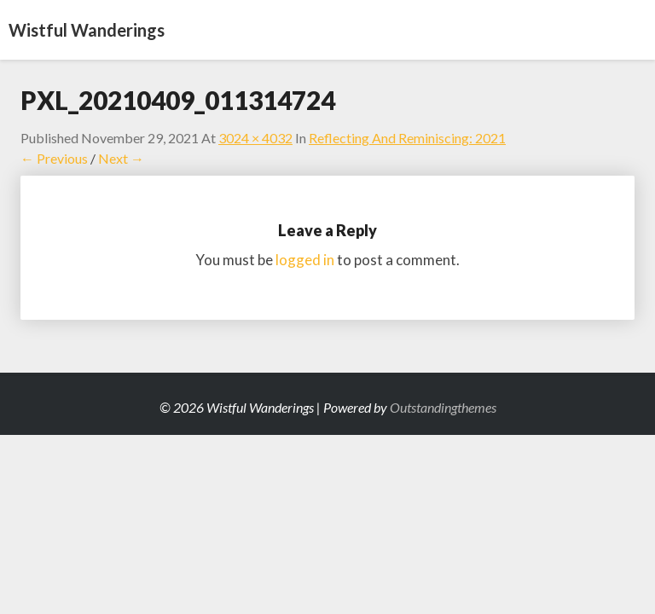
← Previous (54, 158)
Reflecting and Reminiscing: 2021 (407, 138)
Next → (121, 158)
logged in (304, 260)
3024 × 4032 (255, 138)
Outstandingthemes (443, 407)
